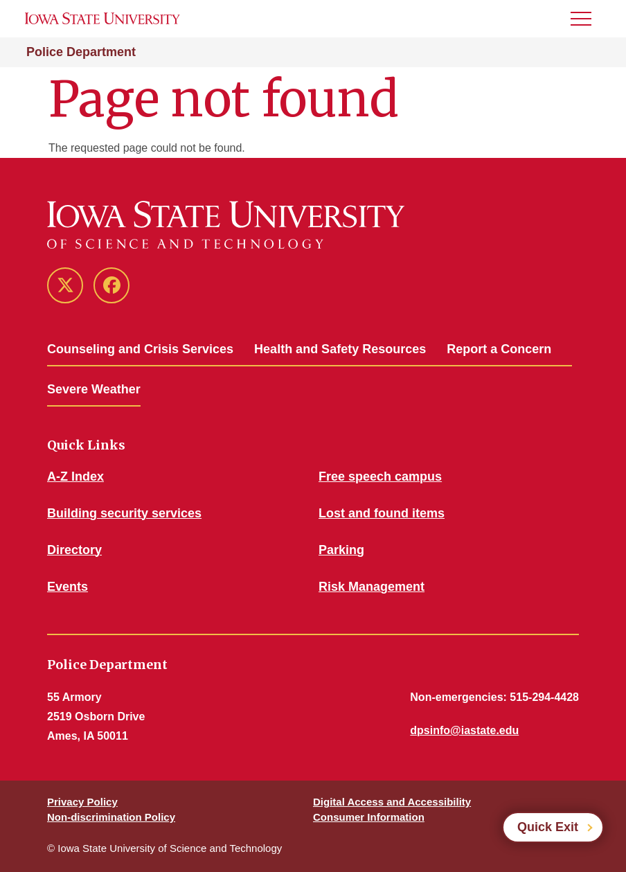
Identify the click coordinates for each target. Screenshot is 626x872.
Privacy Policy (82, 802)
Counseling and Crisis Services (140, 349)
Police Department (81, 52)
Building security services (124, 513)
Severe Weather (94, 389)
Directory (74, 550)
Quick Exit (547, 827)
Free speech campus (380, 476)
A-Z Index (75, 476)
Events (67, 587)
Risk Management (371, 587)
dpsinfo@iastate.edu (464, 730)
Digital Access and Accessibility (392, 802)
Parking (341, 550)
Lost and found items (382, 513)
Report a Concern (499, 349)
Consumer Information (368, 817)
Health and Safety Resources (340, 349)
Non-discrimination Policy (111, 817)
